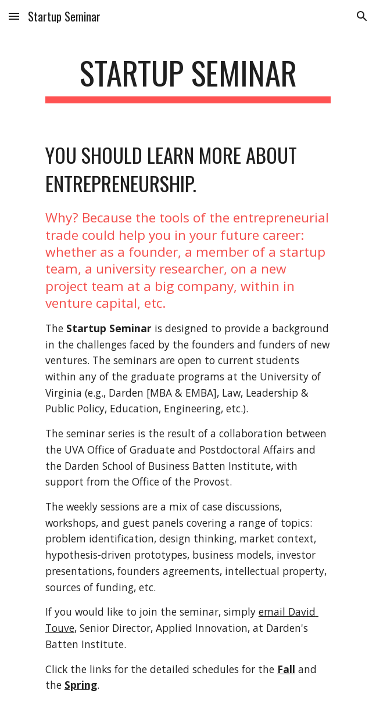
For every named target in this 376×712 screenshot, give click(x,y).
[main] (188, 78)
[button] (14, 16)
